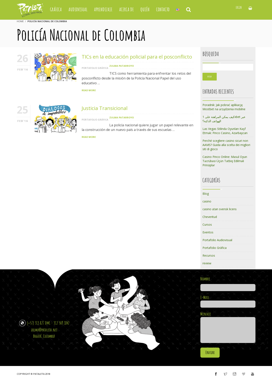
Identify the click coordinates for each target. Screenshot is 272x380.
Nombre (227, 283)
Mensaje (227, 327)
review (206, 263)
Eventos (207, 232)
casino (206, 201)
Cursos (207, 224)
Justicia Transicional (105, 108)
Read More (89, 90)
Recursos (208, 255)
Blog (205, 194)
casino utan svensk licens (219, 209)
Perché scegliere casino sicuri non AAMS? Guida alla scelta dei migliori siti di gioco (226, 145)
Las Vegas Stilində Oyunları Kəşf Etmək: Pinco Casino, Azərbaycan (225, 131)
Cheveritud (209, 217)
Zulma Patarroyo (121, 65)
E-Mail (227, 301)
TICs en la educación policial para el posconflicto (137, 56)
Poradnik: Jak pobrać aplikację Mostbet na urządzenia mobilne (223, 107)
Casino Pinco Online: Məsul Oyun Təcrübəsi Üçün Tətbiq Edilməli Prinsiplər (224, 161)
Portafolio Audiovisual (217, 240)
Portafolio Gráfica (95, 67)
